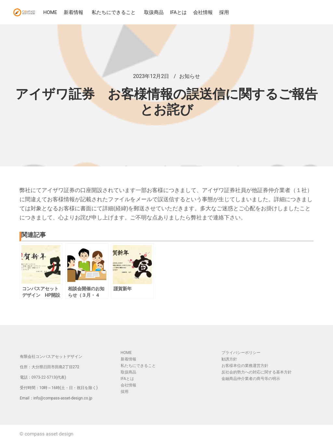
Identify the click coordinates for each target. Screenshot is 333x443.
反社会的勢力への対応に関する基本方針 (256, 372)
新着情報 (74, 12)
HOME (50, 12)
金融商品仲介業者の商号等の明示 (250, 378)
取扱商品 (154, 12)
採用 (224, 12)
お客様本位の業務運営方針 (244, 365)
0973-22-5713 (44, 377)
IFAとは (178, 12)
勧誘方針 (229, 359)
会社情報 (203, 12)
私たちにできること (115, 12)
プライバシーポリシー (240, 352)
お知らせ (189, 76)
